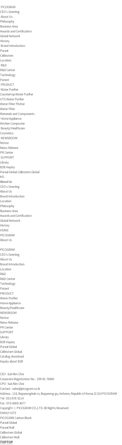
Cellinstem (6, 55)
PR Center (6, 152)
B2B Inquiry (7, 167)
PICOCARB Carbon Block (15, 418)
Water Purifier (9, 89)
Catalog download (12, 356)
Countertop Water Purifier (16, 94)
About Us (7, 17)
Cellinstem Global (28, 172)
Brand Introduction (13, 46)
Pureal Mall (7, 427)
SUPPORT (7, 157)
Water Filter (7, 109)
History (4, 41)
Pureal (4, 51)
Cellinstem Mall (9, 437)
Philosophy (7, 21)
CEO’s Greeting (9, 12)
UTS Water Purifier (12, 99)
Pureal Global (8, 172)
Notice (4, 143)
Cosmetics (6, 133)
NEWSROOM (9, 138)
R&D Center (7, 70)
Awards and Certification (16, 31)
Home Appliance (11, 118)
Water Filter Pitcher (12, 104)
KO (2, 177)
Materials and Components (17, 114)
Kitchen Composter (12, 123)
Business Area (9, 26)
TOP (6, 442)
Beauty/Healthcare (13, 128)
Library (4, 162)
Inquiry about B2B (11, 361)
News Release (9, 148)
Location (5, 60)
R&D (3, 65)
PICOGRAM (8, 7)
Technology (7, 75)
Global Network (10, 36)
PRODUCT (7, 84)
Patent (4, 80)
